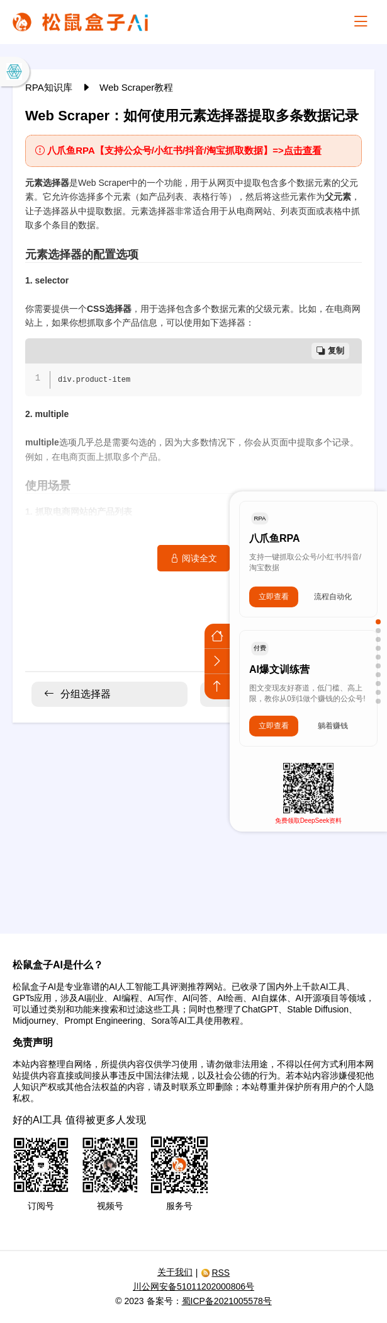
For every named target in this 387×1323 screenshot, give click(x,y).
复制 (330, 350)
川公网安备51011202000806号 (193, 1286)
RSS (215, 1273)
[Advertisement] (193, 820)
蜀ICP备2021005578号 (227, 1301)
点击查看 (303, 150)
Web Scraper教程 (136, 87)
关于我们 (175, 1272)
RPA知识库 (50, 87)
